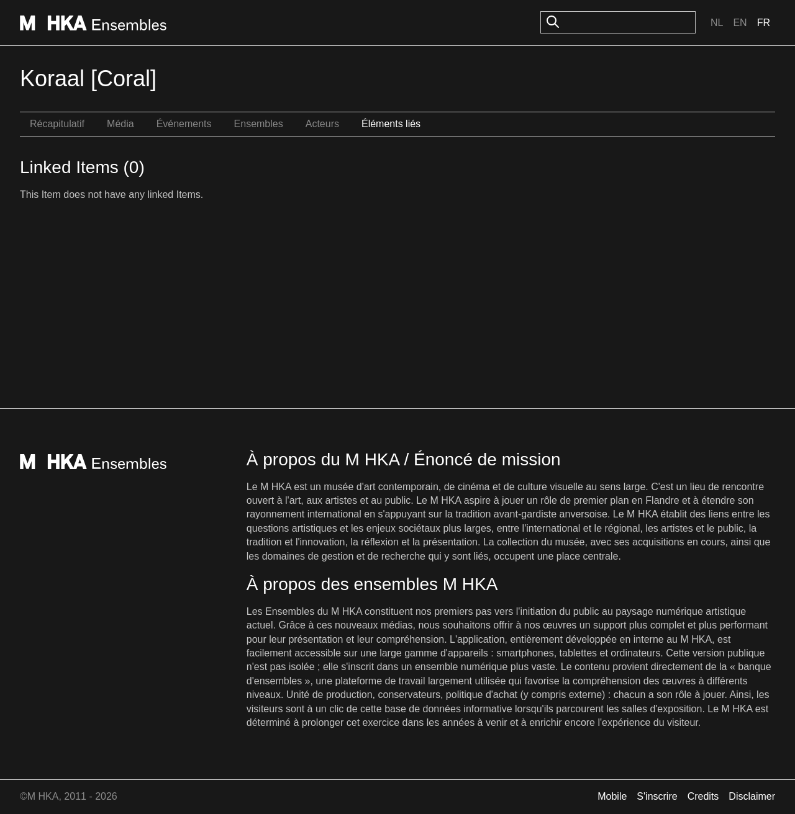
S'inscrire (657, 796)
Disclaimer (752, 796)
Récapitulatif (57, 124)
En (740, 22)
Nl (717, 22)
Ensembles (258, 124)
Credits (703, 796)
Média (120, 124)
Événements (184, 124)
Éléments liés (390, 124)
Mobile (612, 796)
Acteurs (322, 124)
